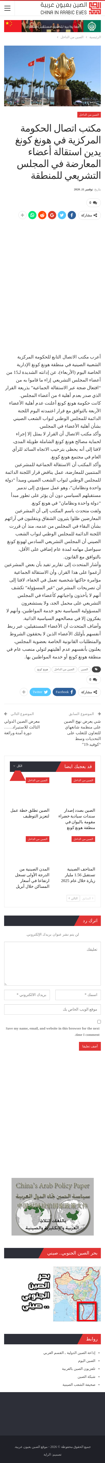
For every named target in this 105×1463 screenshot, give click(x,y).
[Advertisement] (52, 277)
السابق (87, 898)
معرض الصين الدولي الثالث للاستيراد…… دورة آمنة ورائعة (22, 727)
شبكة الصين (86, 1377)
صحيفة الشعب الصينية (79, 1385)
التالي (73, 898)
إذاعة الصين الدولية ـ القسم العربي (69, 1353)
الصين (84, 669)
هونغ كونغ (42, 669)
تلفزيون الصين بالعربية (79, 1369)
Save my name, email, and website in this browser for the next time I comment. (53, 1031)
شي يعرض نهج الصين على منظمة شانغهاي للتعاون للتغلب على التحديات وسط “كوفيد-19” (82, 733)
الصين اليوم (86, 1361)
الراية (47, 1454)
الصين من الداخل (89, 114)
